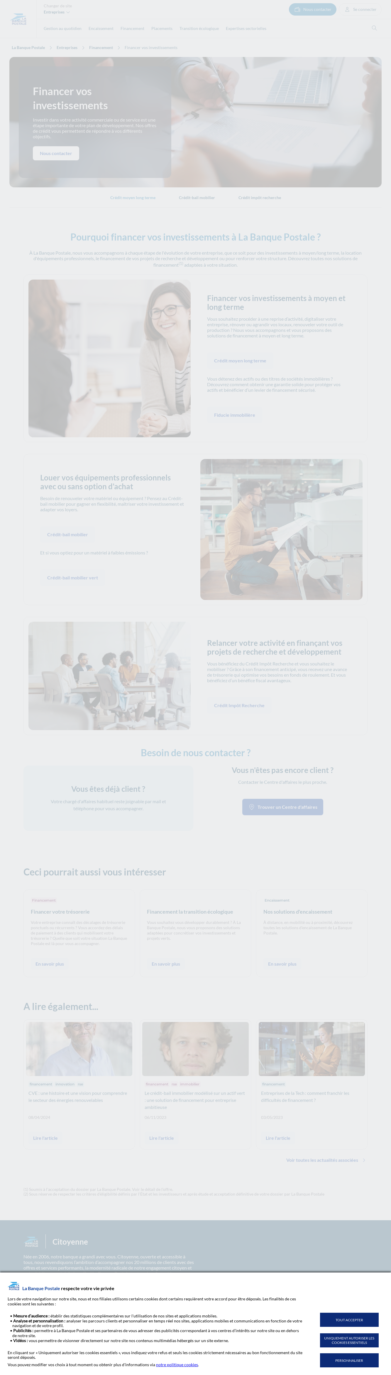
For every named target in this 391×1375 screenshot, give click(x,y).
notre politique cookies (177, 1364)
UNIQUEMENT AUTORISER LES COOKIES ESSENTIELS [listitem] (349, 1340)
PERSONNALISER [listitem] (349, 1360)
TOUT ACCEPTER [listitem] (349, 1320)
